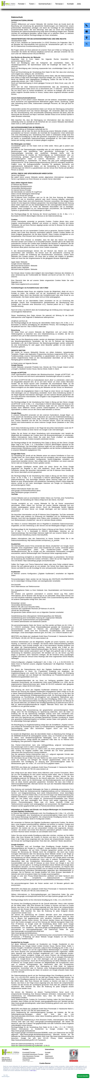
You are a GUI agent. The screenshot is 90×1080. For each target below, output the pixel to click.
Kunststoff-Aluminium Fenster (32, 1054)
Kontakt (70, 4)
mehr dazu (33, 1070)
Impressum (49, 1056)
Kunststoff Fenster (28, 1052)
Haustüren (26, 1060)
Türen (32, 4)
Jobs (79, 4)
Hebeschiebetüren (28, 1058)
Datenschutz (49, 1058)
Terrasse (59, 4)
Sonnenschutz (45, 4)
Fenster (22, 4)
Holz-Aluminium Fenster (30, 1056)
